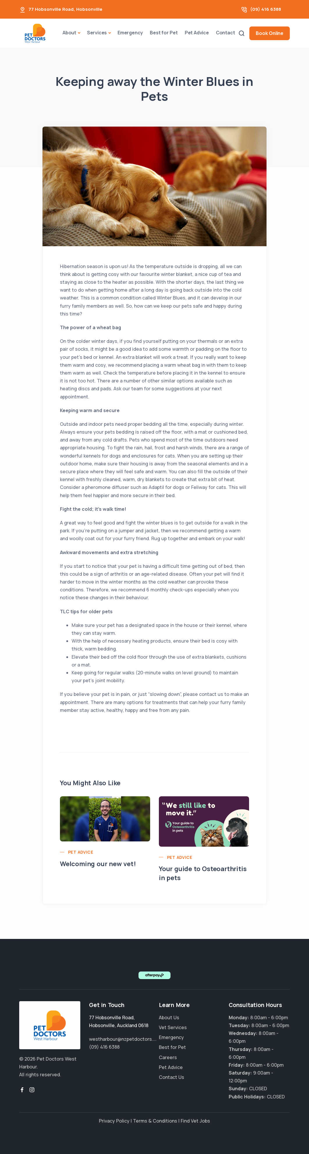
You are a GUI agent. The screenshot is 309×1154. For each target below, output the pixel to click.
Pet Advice (197, 32)
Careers (168, 1057)
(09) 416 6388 (265, 9)
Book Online (269, 33)
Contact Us (171, 1077)
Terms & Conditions (155, 1121)
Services (97, 32)
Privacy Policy (114, 1121)
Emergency (130, 32)
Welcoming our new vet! (98, 863)
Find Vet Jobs (195, 1121)
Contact (225, 32)
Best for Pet (164, 32)
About (69, 32)
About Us (169, 1017)
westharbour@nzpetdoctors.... (123, 1039)
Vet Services (173, 1027)
